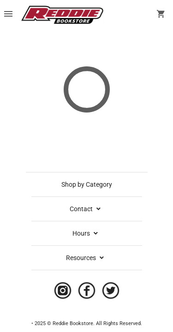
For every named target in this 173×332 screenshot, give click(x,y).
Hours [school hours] (85, 233)
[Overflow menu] (8, 14)
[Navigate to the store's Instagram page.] (63, 292)
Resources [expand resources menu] (85, 257)
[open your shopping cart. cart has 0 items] (161, 14)
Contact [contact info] (86, 209)
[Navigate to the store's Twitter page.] (108, 292)
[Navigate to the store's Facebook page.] (84, 292)
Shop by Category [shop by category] (86, 184)
